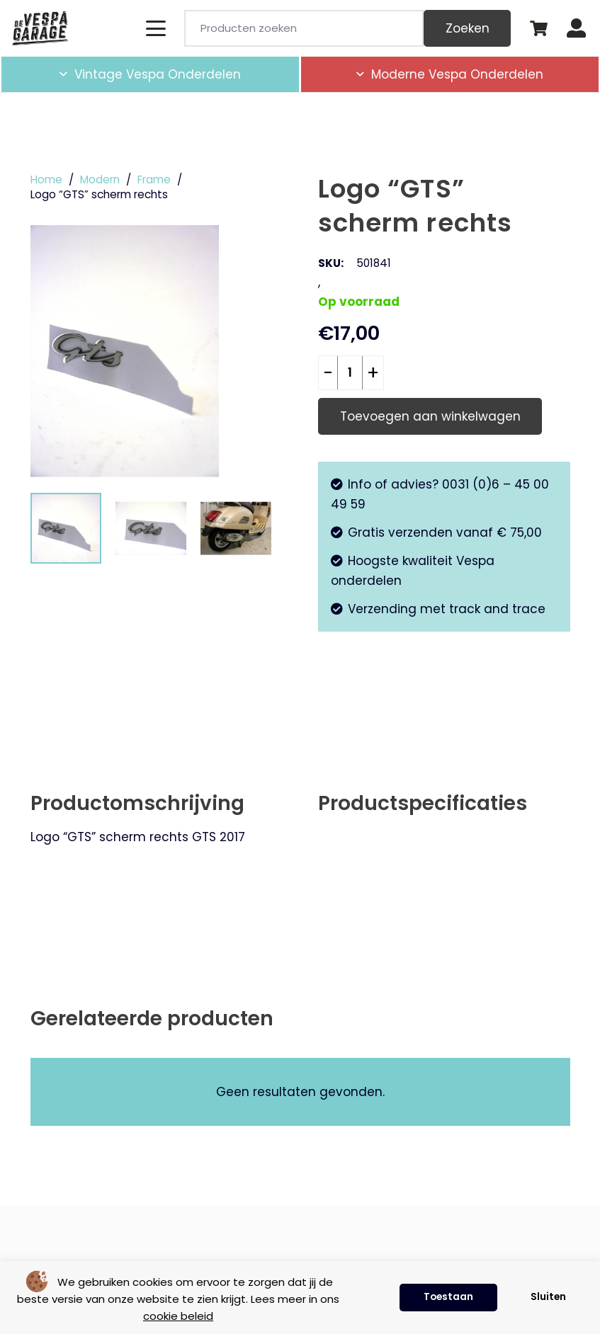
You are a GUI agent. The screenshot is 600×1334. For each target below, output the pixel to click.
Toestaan (448, 1297)
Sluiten (548, 1297)
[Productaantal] (350, 373)
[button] (155, 28)
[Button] (576, 28)
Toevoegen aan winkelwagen (430, 416)
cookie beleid (178, 1316)
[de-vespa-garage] (40, 28)
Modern (100, 179)
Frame (154, 179)
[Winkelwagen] (538, 28)
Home (46, 179)
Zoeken (467, 28)
